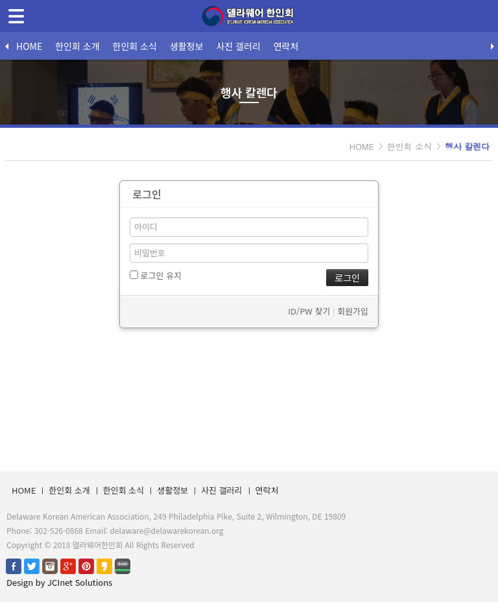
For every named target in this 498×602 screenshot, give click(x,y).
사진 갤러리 (238, 46)
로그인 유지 (156, 275)
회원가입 (352, 311)
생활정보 (187, 46)
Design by (59, 582)
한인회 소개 (77, 46)
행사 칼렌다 (467, 146)
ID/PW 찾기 (309, 311)
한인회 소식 (135, 46)
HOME (29, 46)
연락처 (286, 46)
